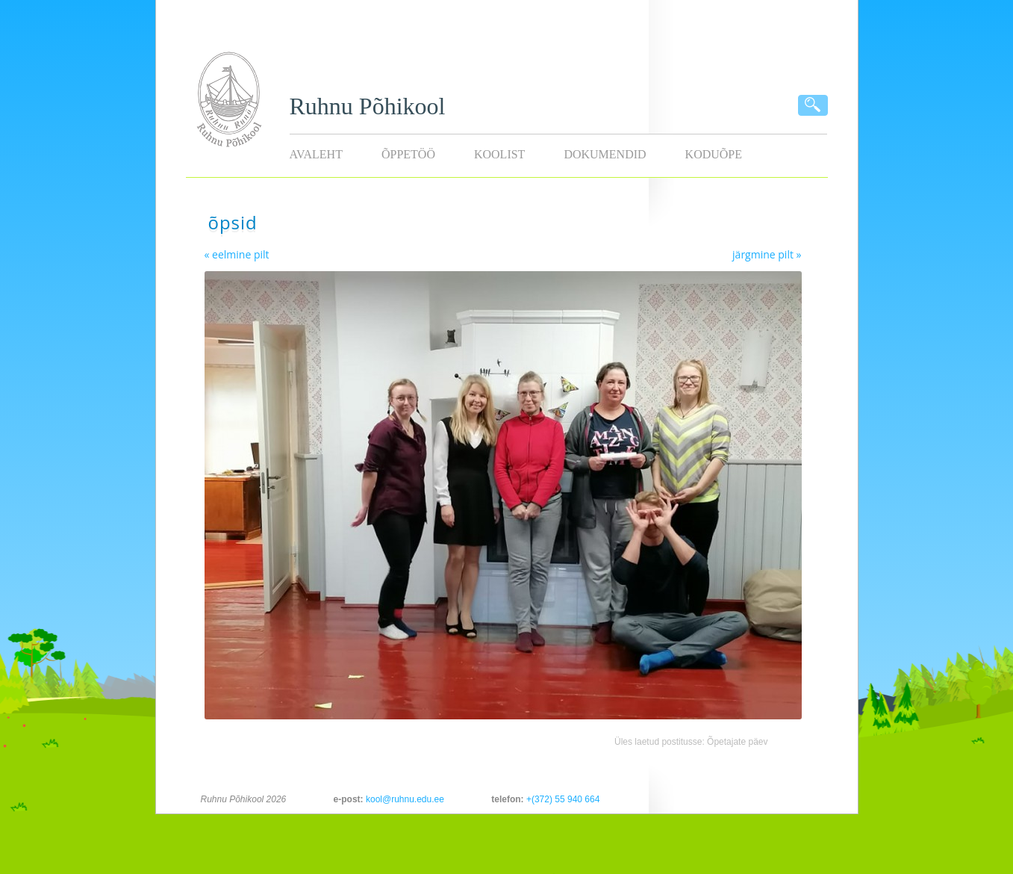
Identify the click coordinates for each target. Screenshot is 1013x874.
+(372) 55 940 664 (562, 799)
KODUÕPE (713, 154)
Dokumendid (605, 154)
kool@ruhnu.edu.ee (405, 799)
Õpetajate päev (737, 742)
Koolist (499, 154)
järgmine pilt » (766, 254)
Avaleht (316, 154)
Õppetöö (408, 154)
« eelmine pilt (237, 254)
